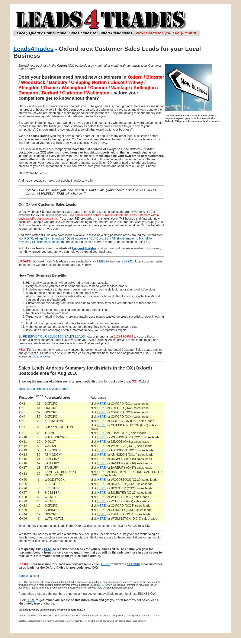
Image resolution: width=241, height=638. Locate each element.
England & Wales (84, 249)
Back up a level (28, 577)
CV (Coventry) (99, 240)
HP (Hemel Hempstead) (48, 243)
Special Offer (41, 358)
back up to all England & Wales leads (43, 390)
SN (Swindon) (54, 240)
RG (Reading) (33, 240)
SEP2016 (128, 263)
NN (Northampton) (124, 240)
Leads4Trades (33, 48)
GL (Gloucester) (77, 240)
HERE (101, 263)
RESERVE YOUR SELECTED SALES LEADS (54, 338)
